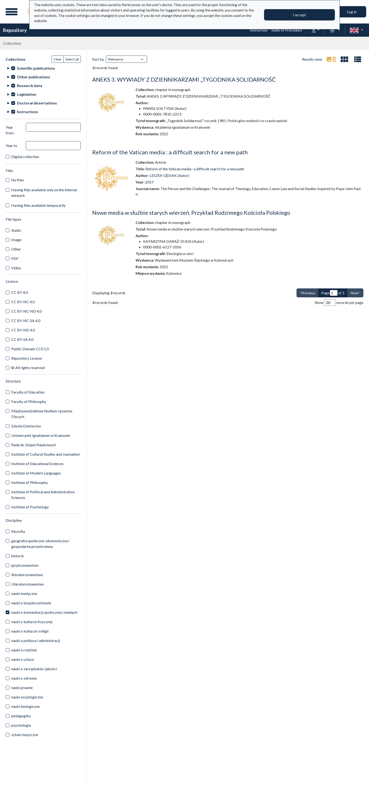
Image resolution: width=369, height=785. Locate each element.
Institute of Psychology (30, 507)
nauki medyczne (24, 593)
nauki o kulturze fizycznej (31, 621)
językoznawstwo (25, 565)
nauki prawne (22, 687)
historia (17, 556)
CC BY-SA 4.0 (22, 339)
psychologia (21, 725)
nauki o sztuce (22, 659)
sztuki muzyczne (24, 734)
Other (16, 249)
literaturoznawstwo (27, 574)
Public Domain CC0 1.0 (30, 349)
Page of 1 (333, 293)
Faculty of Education (27, 392)
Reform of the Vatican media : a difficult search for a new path (170, 152)
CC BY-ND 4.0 (23, 330)
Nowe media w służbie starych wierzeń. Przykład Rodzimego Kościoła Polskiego (191, 212)
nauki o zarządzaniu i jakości (34, 668)
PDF (15, 258)
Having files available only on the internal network (44, 192)
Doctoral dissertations (37, 103)
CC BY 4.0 (19, 292)
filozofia (18, 531)
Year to (11, 145)
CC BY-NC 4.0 (23, 301)
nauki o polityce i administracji (35, 640)
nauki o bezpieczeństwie (31, 603)
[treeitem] (43, 68)
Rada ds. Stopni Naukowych (33, 444)
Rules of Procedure (286, 30)
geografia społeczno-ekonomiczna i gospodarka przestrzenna (40, 543)
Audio (16, 230)
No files (17, 180)
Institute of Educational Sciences (37, 463)
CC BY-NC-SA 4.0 (25, 320)
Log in (352, 11)
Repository (15, 30)
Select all (72, 59)
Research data (29, 85)
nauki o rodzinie (24, 650)
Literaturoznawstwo (27, 584)
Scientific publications (36, 68)
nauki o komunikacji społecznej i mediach (44, 612)
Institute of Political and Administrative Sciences (43, 495)
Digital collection (25, 156)
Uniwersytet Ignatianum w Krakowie (40, 435)
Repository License (26, 358)
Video (16, 268)
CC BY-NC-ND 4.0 (26, 311)
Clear (57, 59)
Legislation (26, 94)
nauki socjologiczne (27, 697)
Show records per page (339, 302)
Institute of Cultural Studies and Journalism (45, 454)
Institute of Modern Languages (36, 473)
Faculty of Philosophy (28, 401)
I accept (299, 14)
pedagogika (21, 715)
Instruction (259, 30)
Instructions (27, 111)
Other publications (33, 77)
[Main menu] (11, 12)
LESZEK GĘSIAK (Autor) (169, 175)
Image (16, 239)
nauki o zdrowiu (24, 678)
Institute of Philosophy (29, 482)
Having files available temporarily (38, 205)
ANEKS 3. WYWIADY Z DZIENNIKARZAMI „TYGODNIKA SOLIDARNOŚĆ (184, 79)
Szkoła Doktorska (26, 426)
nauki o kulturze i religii (29, 631)
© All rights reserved (28, 367)
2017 (149, 182)
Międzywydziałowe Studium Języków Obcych (41, 414)
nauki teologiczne (25, 706)
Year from (10, 130)
